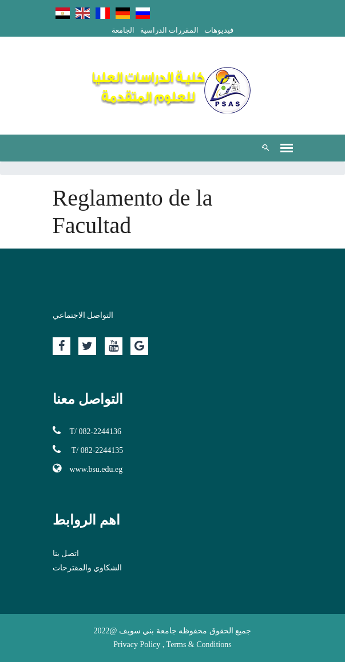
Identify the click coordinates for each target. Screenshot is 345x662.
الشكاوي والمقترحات (87, 568)
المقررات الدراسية (169, 30)
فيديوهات (218, 30)
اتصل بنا (66, 553)
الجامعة (123, 30)
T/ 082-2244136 (87, 430)
